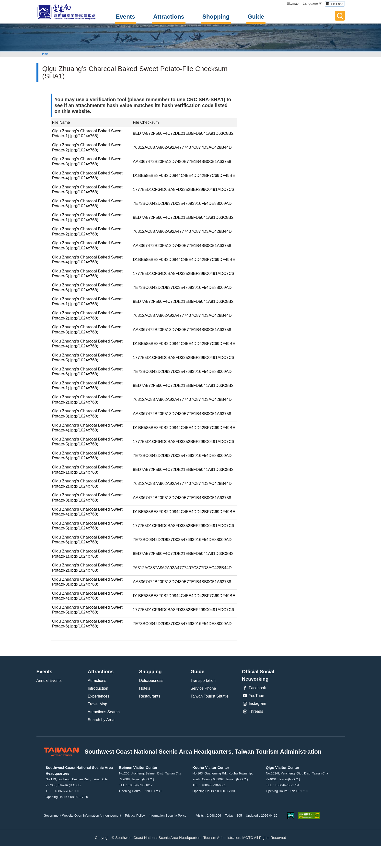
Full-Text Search (340, 16)
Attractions (168, 16)
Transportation (203, 680)
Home (44, 54)
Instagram (254, 704)
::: (282, 3)
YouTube (253, 696)
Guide (256, 16)
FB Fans (337, 4)
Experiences (98, 696)
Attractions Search (104, 712)
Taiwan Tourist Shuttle (210, 696)
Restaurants (149, 696)
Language (312, 3)
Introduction (98, 688)
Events (125, 16)
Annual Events (49, 680)
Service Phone (203, 688)
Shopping (216, 16)
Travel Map (97, 704)
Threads (252, 711)
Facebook (254, 688)
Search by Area (101, 720)
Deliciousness (151, 680)
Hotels (144, 688)
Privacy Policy (135, 815)
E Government (290, 815)
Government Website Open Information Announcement (82, 815)
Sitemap (293, 3)
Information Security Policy (167, 815)
